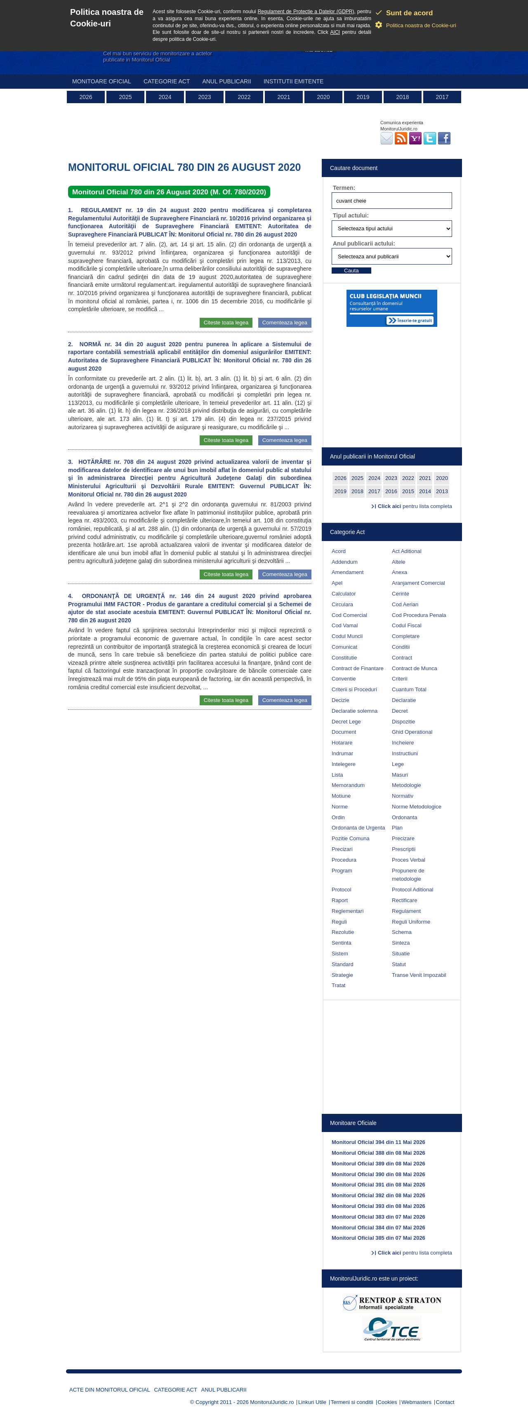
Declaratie (404, 700)
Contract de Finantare (358, 668)
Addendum (345, 562)
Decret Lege (346, 721)
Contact (445, 1402)
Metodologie (406, 785)
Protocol (341, 889)
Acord (339, 551)
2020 (323, 97)
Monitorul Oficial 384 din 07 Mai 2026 (378, 1227)
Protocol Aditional (412, 889)
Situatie (401, 953)
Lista (337, 775)
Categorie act (167, 81)
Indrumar (342, 753)
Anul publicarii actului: (364, 243)
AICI (335, 32)
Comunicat (344, 647)
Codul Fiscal (407, 625)
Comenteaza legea (284, 322)
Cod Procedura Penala (419, 615)
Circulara (342, 604)
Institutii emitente (293, 81)
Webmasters (416, 1402)
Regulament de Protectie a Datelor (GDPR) (306, 11)
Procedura (344, 860)
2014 (425, 491)
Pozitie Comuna (351, 838)
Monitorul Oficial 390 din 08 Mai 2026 (378, 1174)
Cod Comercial (349, 615)
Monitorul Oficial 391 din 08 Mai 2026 (378, 1185)
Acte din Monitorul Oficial (109, 1390)
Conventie (344, 679)
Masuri (400, 775)
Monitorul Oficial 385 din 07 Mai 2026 (378, 1238)
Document (344, 732)
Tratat (338, 985)
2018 (402, 97)
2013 (442, 491)
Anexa (399, 572)
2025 (125, 97)
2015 (408, 491)
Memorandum (348, 785)
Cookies (387, 1402)
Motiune (341, 796)
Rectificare (404, 900)
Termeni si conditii (352, 1402)
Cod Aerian (405, 604)
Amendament (347, 572)
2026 (85, 97)
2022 (244, 97)
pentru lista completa (415, 506)
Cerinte (400, 594)
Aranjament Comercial (418, 583)
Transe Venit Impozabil (419, 975)
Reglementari (347, 911)
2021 (283, 97)
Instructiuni (405, 753)
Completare (406, 636)
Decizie (340, 700)
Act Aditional (407, 551)
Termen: (344, 187)
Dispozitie (403, 721)
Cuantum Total (409, 689)
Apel (337, 583)
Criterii (400, 679)
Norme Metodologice (416, 807)
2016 (391, 491)
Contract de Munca (414, 668)
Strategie (342, 975)
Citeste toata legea (226, 322)
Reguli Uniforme (411, 922)
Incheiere (403, 743)
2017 (442, 97)
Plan (397, 828)
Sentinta (341, 943)
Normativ (402, 796)
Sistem (340, 953)
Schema (402, 932)
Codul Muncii (347, 636)
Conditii (401, 647)
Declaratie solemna (354, 711)
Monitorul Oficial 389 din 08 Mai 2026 (378, 1163)
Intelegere (344, 764)
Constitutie (344, 658)
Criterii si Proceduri (354, 689)
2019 (362, 97)
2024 (164, 97)
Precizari (342, 849)
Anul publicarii (226, 81)
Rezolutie (343, 932)
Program (342, 870)
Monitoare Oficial (101, 81)
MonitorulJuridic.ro (272, 1402)
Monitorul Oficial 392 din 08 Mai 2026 (378, 1195)
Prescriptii (403, 849)
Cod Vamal (345, 625)
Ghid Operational (412, 732)
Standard (343, 964)
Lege (398, 764)
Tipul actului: (351, 215)
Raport (340, 900)
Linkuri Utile (312, 1402)
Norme (340, 807)
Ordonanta (404, 817)
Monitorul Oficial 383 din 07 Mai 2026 (378, 1217)
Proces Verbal (408, 860)
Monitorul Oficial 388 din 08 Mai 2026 (378, 1153)
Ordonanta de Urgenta (358, 828)
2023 (204, 97)
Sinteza (401, 943)
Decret (400, 711)
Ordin (338, 817)
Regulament (406, 911)
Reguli (339, 922)
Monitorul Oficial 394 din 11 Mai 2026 (378, 1142)
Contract (402, 658)
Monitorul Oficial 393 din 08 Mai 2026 (378, 1206)
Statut (399, 964)
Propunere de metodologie (408, 874)
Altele (398, 562)
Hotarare (342, 743)
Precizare (403, 838)
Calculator (344, 594)
